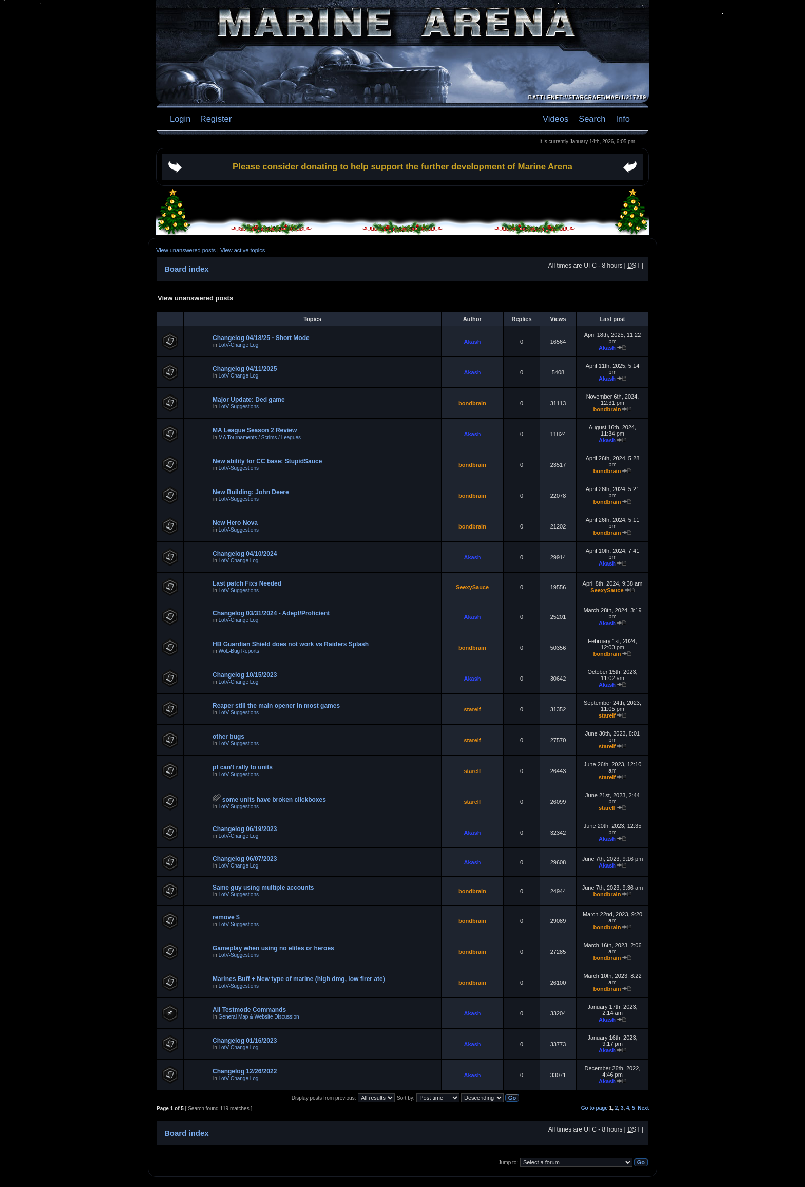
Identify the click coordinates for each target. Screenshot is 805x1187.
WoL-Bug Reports (239, 651)
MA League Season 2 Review (255, 430)
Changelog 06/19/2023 (245, 829)
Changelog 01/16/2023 (245, 1040)
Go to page (594, 1108)
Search (592, 118)
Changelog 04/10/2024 (245, 553)
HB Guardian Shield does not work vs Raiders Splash (291, 644)
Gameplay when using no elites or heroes (273, 948)
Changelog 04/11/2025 (245, 368)
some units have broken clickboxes (274, 799)
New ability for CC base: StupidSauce (267, 461)
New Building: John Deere (251, 492)
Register (215, 118)
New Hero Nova (235, 522)
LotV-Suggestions (239, 406)
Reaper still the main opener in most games (276, 705)
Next (643, 1108)
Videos (555, 118)
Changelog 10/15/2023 (245, 675)
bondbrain (472, 403)
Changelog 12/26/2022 (245, 1071)
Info (623, 118)
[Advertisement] (402, 204)
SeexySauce (472, 587)
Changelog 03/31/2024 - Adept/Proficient (271, 613)
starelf (472, 709)
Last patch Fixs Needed (247, 583)
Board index (186, 269)
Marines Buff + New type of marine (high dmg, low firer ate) (299, 979)
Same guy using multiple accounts (263, 887)
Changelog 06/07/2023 (245, 858)
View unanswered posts (186, 250)
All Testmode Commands (249, 1009)
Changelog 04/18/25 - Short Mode (261, 338)
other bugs (228, 736)
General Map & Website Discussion (259, 1017)
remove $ (226, 917)
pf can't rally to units (243, 767)
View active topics (242, 250)
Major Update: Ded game (249, 399)
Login (180, 118)
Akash (472, 341)
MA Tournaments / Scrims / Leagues (260, 437)
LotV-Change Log (239, 345)
